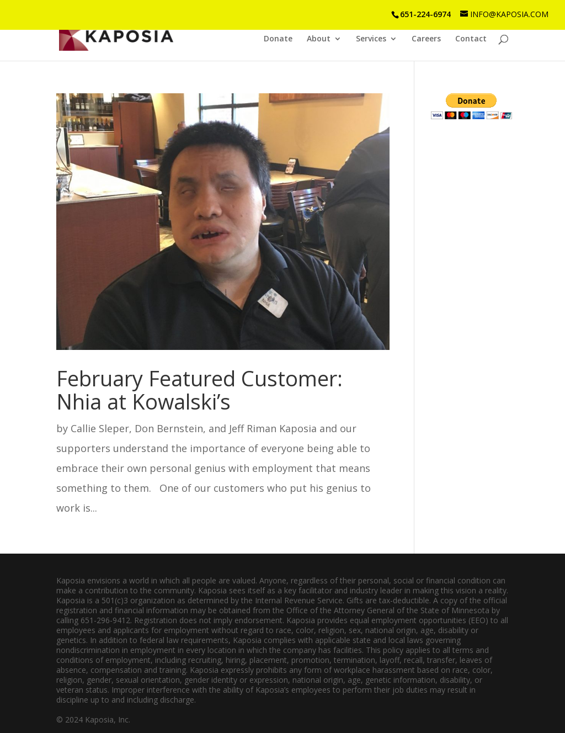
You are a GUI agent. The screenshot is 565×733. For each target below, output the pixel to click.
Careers (426, 39)
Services (371, 39)
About (319, 39)
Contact (471, 39)
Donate (278, 39)
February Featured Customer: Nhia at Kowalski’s (199, 390)
